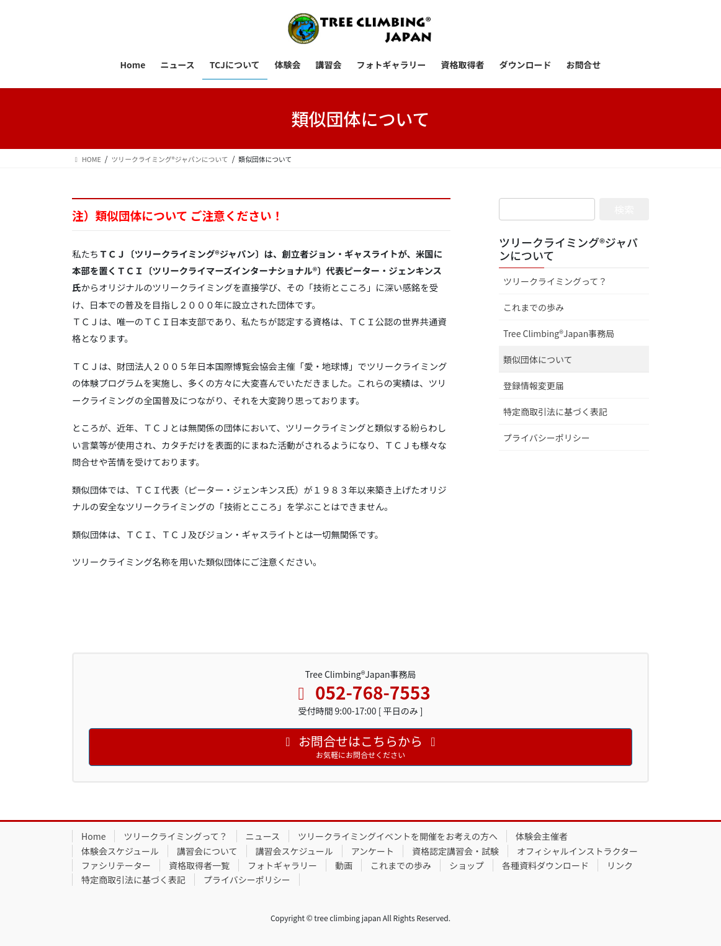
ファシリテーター (116, 865)
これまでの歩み (533, 307)
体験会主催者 (542, 836)
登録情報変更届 (533, 385)
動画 (343, 865)
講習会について (207, 851)
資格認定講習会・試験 (455, 851)
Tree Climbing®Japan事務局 (558, 333)
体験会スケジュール (120, 851)
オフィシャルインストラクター (577, 851)
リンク (620, 865)
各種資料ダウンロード (545, 865)
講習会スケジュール (294, 851)
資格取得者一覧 (199, 865)
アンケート (372, 851)
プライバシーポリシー (546, 437)
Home (93, 836)
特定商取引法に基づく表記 (555, 411)
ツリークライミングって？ (555, 281)
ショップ (466, 865)
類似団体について (538, 359)
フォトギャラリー (282, 865)
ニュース (263, 836)
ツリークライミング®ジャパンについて (568, 249)
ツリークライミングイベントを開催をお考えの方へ (398, 836)
